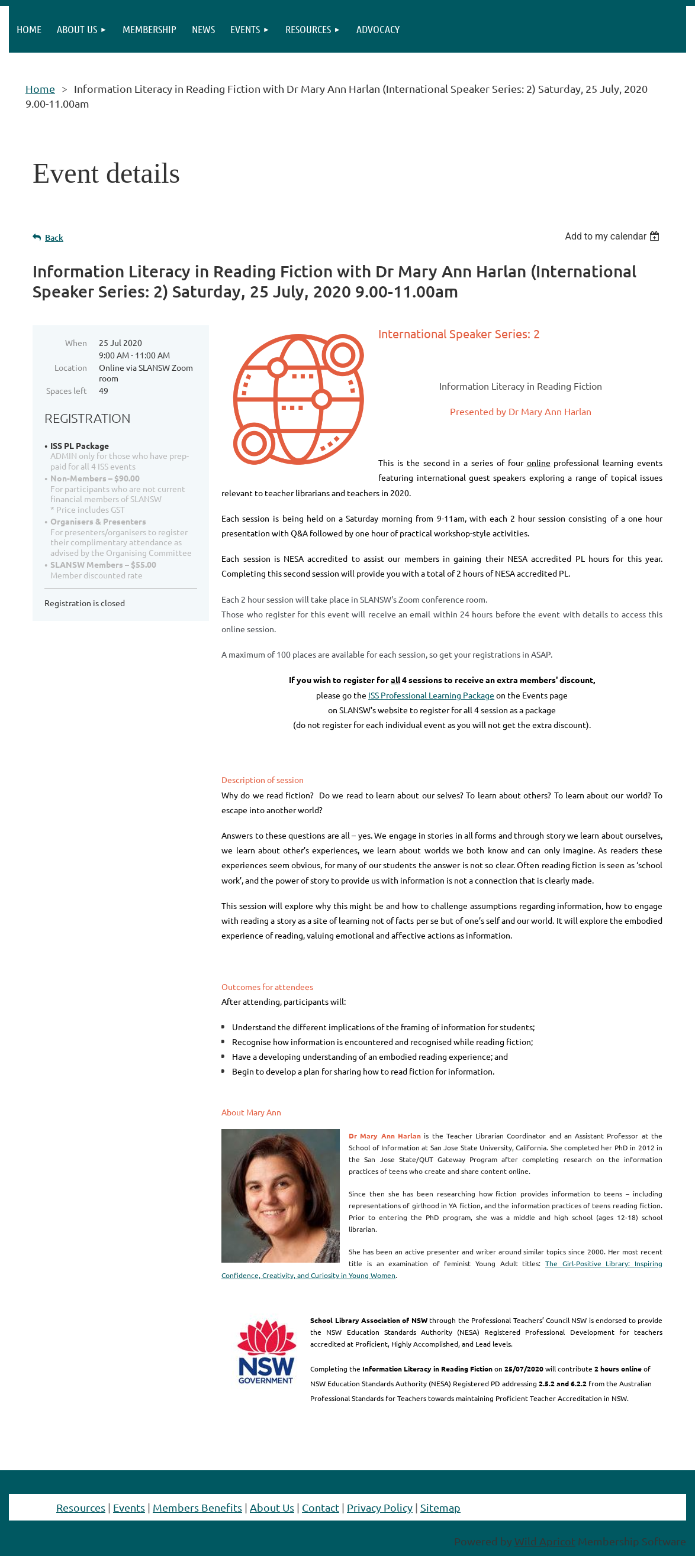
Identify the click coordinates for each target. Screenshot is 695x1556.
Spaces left (66, 390)
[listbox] (613, 236)
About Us (272, 1507)
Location (70, 367)
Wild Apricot (544, 1541)
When (76, 342)
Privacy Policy (380, 1507)
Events (129, 1507)
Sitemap (440, 1507)
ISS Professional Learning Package (431, 695)
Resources (80, 1507)
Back (54, 237)
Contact (320, 1507)
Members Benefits (197, 1507)
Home (40, 88)
